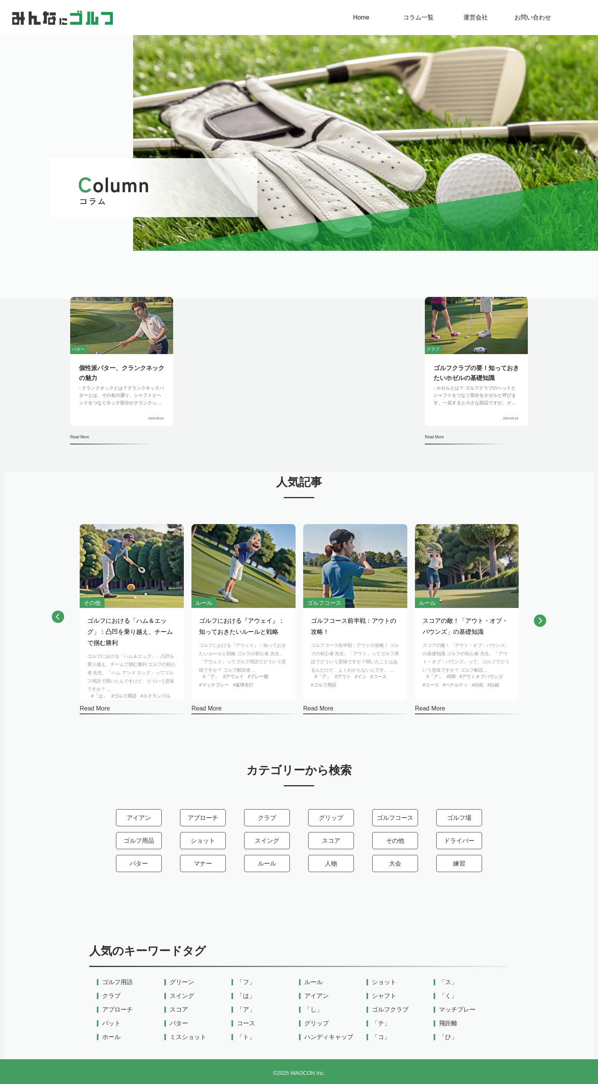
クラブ (267, 818)
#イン (361, 676)
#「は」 (99, 696)
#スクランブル (155, 696)
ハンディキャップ (328, 1037)
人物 (331, 863)
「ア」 (246, 1010)
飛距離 (448, 1023)
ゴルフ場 (459, 818)
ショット (203, 840)
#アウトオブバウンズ (481, 676)
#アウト (343, 676)
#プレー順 (258, 676)
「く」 (448, 996)
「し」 (313, 1010)
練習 (459, 863)
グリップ (331, 818)
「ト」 (246, 1037)
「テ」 (381, 1023)
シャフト (384, 996)
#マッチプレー (214, 685)
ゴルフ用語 (117, 982)
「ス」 (448, 982)
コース (246, 1023)
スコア (331, 840)
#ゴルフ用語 (124, 696)
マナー (203, 863)
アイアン (139, 818)
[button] (58, 618)
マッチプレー (457, 1010)
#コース (378, 676)
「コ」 (381, 1037)
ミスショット (188, 1037)
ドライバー (459, 840)
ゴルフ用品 (139, 840)
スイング (267, 840)
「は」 (246, 996)
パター (139, 863)
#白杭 (478, 685)
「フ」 (246, 982)
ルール (267, 863)
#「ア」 (211, 676)
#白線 (493, 685)
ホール (111, 1037)
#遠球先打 (243, 685)
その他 (395, 840)
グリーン (182, 982)
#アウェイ (233, 676)
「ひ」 (448, 1037)
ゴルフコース (395, 818)
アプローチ (203, 818)
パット (111, 1023)
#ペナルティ (455, 685)
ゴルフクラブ (390, 1010)
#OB (451, 676)
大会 (395, 863)
